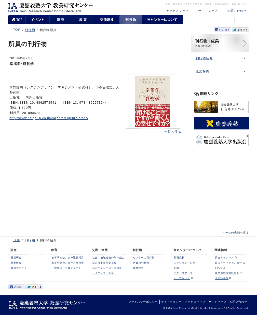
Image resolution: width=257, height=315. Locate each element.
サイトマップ (207, 11)
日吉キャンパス (224, 257)
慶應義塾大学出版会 (227, 273)
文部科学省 (222, 278)
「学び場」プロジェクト (66, 268)
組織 (176, 268)
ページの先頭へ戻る (235, 232)
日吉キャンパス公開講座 (107, 268)
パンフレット (182, 278)
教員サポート (19, 268)
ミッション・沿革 (184, 262)
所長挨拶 (179, 257)
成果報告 (202, 71)
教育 (54, 250)
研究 (13, 250)
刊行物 (30, 30)
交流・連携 (100, 250)
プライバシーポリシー (143, 301)
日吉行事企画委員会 (104, 262)
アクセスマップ (177, 11)
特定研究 (16, 262)
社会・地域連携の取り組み (108, 257)
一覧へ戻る (172, 132)
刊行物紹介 (204, 58)
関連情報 (221, 250)
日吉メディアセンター (228, 262)
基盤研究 (16, 257)
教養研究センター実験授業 (68, 262)
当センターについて (187, 250)
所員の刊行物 (141, 262)
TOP (17, 30)
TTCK (218, 268)
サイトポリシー (171, 301)
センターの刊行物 (144, 257)
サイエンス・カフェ (104, 273)
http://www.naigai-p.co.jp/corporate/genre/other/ (49, 118)
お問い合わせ (236, 11)
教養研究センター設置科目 (68, 257)
